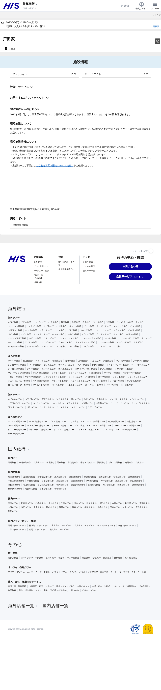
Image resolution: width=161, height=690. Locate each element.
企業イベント (83, 586)
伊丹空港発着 (92, 481)
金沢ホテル (117, 503)
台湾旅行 (76, 322)
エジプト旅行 (88, 346)
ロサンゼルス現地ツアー (40, 429)
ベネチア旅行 (86, 330)
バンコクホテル (137, 399)
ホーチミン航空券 (66, 365)
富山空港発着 (62, 481)
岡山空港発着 (136, 481)
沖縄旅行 (12, 462)
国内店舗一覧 (57, 605)
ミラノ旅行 (72, 330)
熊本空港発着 (123, 485)
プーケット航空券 (141, 361)
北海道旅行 (39, 462)
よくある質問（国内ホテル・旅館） (54, 165)
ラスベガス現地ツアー (64, 429)
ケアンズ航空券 (134, 381)
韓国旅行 (65, 322)
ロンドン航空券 (75, 377)
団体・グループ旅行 (65, 586)
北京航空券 (96, 361)
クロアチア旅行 (104, 334)
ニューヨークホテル (120, 403)
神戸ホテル (26, 507)
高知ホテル (77, 507)
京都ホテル (145, 503)
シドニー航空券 (117, 381)
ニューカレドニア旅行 (129, 338)
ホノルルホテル (15, 399)
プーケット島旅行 (16, 326)
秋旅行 (61, 558)
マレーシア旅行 (120, 326)
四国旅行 (129, 462)
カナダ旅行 (138, 342)
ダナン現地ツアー (82, 425)
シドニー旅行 (35, 338)
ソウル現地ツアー (16, 425)
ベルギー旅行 (58, 334)
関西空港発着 (77, 481)
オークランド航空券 (94, 385)
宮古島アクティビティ (62, 525)
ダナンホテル (72, 403)
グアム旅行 (26, 322)
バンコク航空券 (123, 361)
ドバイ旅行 (61, 346)
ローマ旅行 (59, 330)
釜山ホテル (76, 399)
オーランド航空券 (112, 373)
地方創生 (75, 590)
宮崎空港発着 (138, 485)
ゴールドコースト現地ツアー (127, 425)
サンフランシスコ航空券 (19, 373)
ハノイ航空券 (83, 365)
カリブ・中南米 (43, 572)
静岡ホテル (92, 503)
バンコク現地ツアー (96, 421)
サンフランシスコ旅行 (85, 342)
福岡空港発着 (62, 485)
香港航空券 (70, 361)
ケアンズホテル (95, 407)
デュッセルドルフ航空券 (19, 381)
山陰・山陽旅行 (115, 462)
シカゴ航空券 (95, 373)
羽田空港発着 (14, 477)
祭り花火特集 (131, 558)
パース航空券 (58, 385)
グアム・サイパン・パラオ (73, 572)
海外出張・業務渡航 (17, 586)
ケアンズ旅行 (50, 338)
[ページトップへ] (151, 251)
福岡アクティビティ (38, 529)
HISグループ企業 (41, 270)
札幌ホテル (41, 503)
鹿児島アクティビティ (60, 529)
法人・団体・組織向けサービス (24, 581)
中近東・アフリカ (131, 572)
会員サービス (142, 6)
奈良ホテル (39, 507)
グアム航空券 (106, 369)
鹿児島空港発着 (15, 489)
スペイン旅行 (73, 334)
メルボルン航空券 (74, 385)
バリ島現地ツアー (76, 421)
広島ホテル (64, 507)
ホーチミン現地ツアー (62, 425)
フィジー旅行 (110, 338)
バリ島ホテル (102, 403)
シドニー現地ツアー (17, 429)
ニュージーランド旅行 (91, 338)
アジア (11, 572)
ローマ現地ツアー (16, 433)
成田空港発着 (29, 477)
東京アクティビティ (106, 525)
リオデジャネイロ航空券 (55, 377)
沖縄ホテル (13, 511)
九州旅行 (140, 462)
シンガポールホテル (118, 399)
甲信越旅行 (73, 462)
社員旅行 (50, 586)
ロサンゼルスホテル (140, 403)
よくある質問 (89, 266)
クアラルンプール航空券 (118, 365)
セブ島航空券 (50, 365)
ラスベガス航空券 (41, 373)
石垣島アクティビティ (39, 525)
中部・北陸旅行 (87, 462)
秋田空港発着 (105, 477)
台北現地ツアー (134, 421)
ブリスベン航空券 (41, 385)
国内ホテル (14, 498)
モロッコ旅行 (115, 346)
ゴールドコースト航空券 (19, 385)
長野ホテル (104, 503)
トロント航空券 (15, 377)
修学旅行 (12, 590)
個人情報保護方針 (66, 269)
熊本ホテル (115, 507)
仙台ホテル (53, 503)
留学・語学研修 (26, 590)
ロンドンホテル (47, 407)
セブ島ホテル (87, 403)
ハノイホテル (58, 403)
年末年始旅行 (73, 558)
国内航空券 (14, 472)
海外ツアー (14, 317)
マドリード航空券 (60, 381)
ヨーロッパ (116, 572)
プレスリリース (41, 266)
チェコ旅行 (118, 334)
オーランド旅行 (124, 342)
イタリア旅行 (46, 330)
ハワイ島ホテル (32, 399)
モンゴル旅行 (31, 330)
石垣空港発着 (46, 489)
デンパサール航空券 (140, 365)
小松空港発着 (48, 481)
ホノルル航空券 (65, 369)
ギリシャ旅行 (132, 334)
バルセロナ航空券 (41, 381)
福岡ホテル (90, 507)
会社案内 (38, 262)
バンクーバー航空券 (132, 373)
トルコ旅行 (74, 346)
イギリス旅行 (134, 330)
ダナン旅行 (89, 326)
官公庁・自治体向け (59, 590)
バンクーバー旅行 (16, 346)
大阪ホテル (13, 507)
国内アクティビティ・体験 (22, 521)
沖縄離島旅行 (25, 462)
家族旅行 (86, 558)
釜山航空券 (28, 361)
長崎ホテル (102, 507)
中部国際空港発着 (16, 481)
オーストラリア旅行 (17, 338)
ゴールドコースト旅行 (68, 338)
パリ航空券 (90, 377)
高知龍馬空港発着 (46, 485)
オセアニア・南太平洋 (98, 572)
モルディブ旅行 (15, 342)
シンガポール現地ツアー (38, 425)
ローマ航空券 (104, 377)
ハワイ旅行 (13, 322)
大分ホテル (128, 507)
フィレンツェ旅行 (103, 330)
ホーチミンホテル (41, 403)
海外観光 (107, 558)
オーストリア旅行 (42, 334)
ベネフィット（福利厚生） (125, 586)
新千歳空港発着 (45, 477)
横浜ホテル (79, 503)
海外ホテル (14, 394)
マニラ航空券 (35, 365)
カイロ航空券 (127, 385)
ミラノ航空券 (119, 377)
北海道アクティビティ (84, 525)
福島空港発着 (134, 477)
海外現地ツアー (16, 417)
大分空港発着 (109, 485)
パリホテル (32, 407)
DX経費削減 (145, 586)
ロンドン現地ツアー (110, 429)
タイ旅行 (140, 322)
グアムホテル (48, 399)
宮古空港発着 (60, 489)
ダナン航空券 (98, 365)
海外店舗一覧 (23, 605)
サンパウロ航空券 (33, 377)
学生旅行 (97, 558)
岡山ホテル (51, 507)
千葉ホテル (66, 503)
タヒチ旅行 (147, 338)
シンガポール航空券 (17, 365)
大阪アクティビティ (17, 529)
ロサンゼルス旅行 (48, 342)
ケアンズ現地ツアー (102, 425)
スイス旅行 (26, 334)
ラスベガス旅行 (65, 342)
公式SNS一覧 (89, 270)
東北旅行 (50, 462)
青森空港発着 (90, 477)
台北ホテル (89, 399)
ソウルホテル (62, 399)
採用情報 (38, 282)
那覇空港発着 (31, 489)
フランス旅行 (119, 330)
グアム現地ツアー (58, 421)
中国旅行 (110, 322)
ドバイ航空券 (112, 385)
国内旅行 (19, 448)
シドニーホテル (78, 407)
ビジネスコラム (89, 590)
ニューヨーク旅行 (106, 342)
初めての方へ (89, 262)
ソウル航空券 (14, 361)
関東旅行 (61, 462)
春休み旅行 (13, 558)
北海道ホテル (27, 503)
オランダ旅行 (88, 334)
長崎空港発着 (94, 485)
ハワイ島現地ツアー (38, 421)
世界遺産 (118, 558)
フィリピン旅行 (34, 326)
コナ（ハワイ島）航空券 (86, 369)
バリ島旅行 (61, 326)
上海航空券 (83, 361)
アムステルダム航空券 (80, 381)
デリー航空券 (33, 369)
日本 (144, 572)
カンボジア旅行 (104, 326)
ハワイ (55, 572)
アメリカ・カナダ (25, 572)
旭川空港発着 (60, 477)
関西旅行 (101, 462)
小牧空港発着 (33, 481)
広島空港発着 (121, 481)
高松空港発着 (14, 485)
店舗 (125, 5)
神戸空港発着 (107, 481)
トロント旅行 (33, 346)
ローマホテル (62, 407)
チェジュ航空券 (43, 361)
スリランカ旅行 (15, 330)
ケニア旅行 (102, 346)
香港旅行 (87, 322)
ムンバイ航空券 (49, 369)
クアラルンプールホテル (19, 403)
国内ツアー (14, 458)
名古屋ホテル (131, 503)
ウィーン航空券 (100, 381)
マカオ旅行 (98, 322)
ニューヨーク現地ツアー (87, 429)
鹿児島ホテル (142, 507)
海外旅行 (19, 308)
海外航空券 (14, 356)
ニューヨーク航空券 (77, 373)
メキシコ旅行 (48, 346)
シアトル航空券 (59, 373)
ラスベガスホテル (16, 407)
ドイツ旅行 (13, 334)
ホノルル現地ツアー (17, 421)
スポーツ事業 (42, 590)
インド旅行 (135, 326)
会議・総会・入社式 (101, 586)
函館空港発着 (75, 477)
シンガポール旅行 (125, 322)
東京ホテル (13, 503)
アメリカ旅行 (31, 342)
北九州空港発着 (78, 485)
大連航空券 (108, 361)
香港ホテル (102, 399)
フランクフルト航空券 (137, 377)
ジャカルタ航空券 (16, 369)
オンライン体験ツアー (19, 567)
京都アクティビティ (127, 525)
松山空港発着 (29, 485)
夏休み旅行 (51, 558)
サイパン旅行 (40, 322)
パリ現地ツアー (129, 429)
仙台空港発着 (119, 477)
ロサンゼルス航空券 (124, 369)
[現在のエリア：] (30, 4)
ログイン (156, 14)
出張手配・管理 (36, 586)
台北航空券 (57, 361)
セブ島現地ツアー (116, 421)
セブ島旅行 (49, 326)
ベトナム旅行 (75, 326)
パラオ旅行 (53, 322)
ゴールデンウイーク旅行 (32, 558)
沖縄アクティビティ (17, 525)
